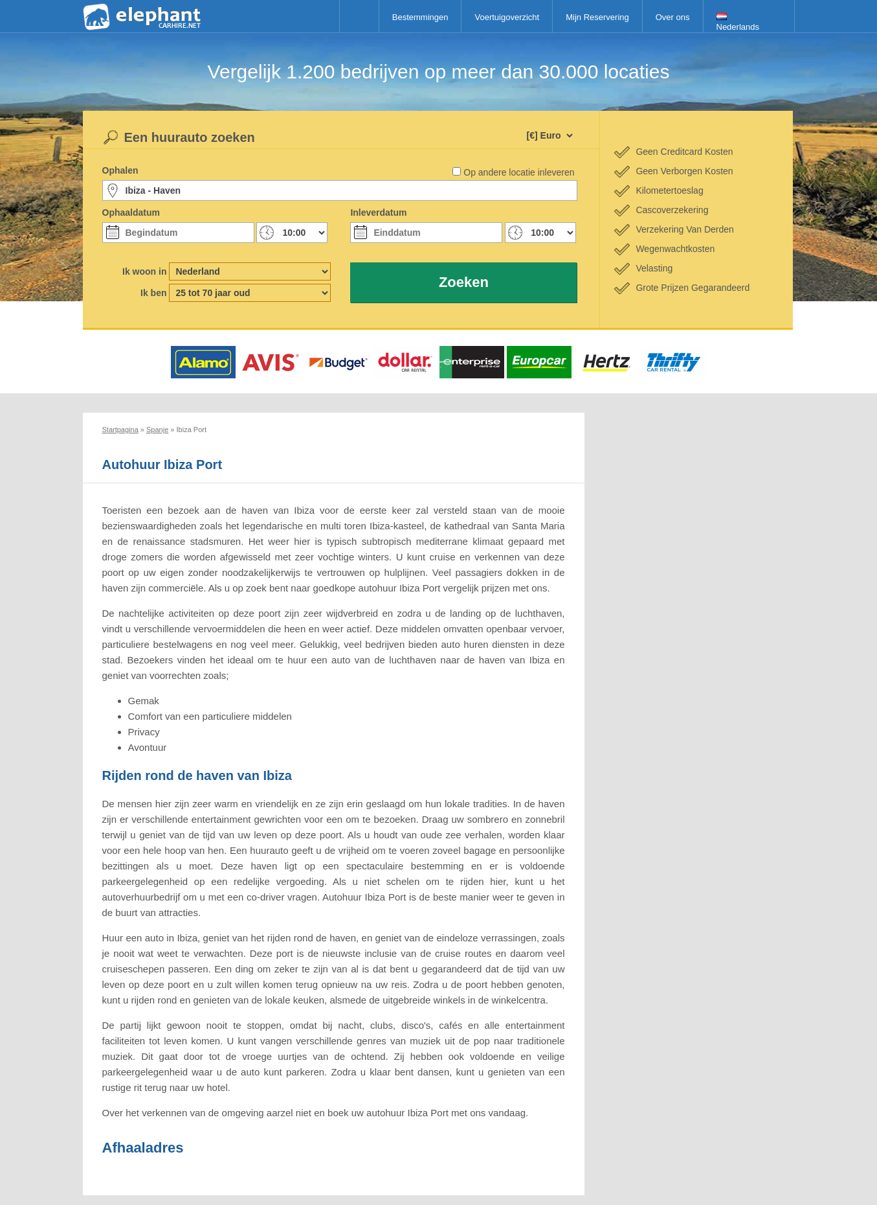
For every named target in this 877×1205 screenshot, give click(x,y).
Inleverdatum (378, 212)
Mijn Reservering (597, 17)
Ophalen (120, 170)
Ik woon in (144, 271)
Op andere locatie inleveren (518, 172)
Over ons (673, 17)
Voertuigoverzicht (506, 17)
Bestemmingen (420, 17)
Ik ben (153, 293)
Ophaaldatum (131, 212)
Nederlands (738, 22)
